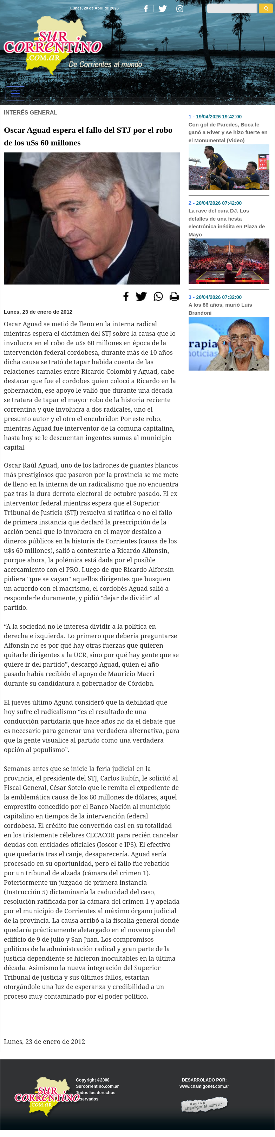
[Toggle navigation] (15, 93)
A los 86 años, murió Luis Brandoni (220, 309)
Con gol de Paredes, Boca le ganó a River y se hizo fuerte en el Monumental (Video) (228, 132)
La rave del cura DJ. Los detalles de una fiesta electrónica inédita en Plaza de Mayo (227, 222)
